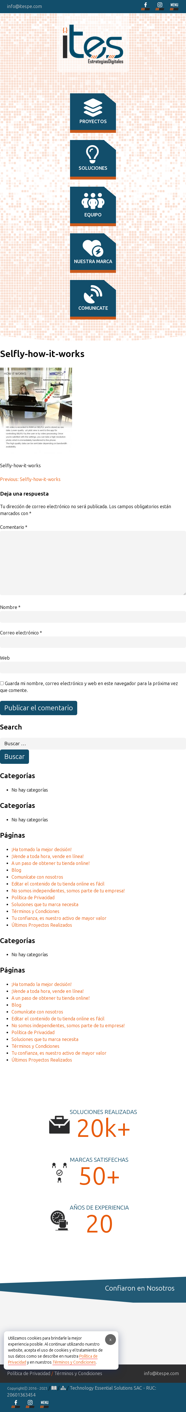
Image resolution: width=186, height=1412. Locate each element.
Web (5, 658)
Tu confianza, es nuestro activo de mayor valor (58, 918)
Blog (16, 870)
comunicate (93, 298)
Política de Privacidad (33, 897)
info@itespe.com (24, 6)
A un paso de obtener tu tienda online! (50, 863)
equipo (93, 205)
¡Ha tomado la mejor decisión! (41, 849)
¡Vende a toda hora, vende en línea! (47, 856)
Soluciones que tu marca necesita (44, 904)
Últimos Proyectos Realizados (41, 925)
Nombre (10, 607)
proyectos (93, 111)
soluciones (93, 158)
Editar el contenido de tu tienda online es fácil (57, 884)
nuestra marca (93, 251)
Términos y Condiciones (35, 911)
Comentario (13, 527)
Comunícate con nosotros (37, 877)
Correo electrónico (21, 633)
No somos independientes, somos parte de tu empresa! (68, 891)
